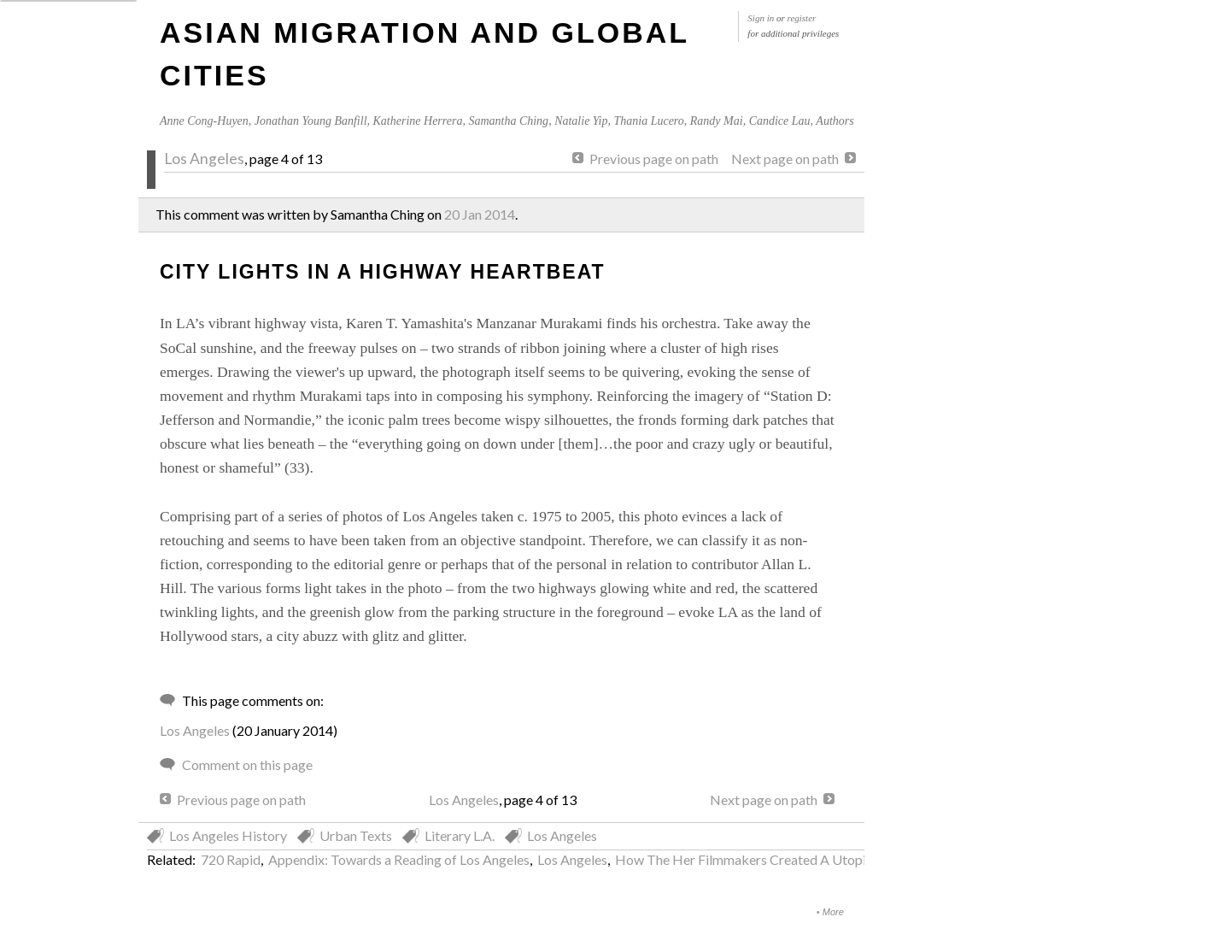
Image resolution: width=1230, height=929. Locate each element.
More (833, 912)
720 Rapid (231, 859)
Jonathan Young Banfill (311, 121)
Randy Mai (716, 121)
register (802, 18)
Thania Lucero (648, 121)
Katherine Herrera (418, 121)
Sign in (760, 18)
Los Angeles (204, 159)
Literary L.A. (460, 835)
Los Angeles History (228, 835)
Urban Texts (355, 835)
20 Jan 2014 (479, 214)
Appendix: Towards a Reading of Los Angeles (399, 859)
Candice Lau (780, 121)
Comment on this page (247, 764)
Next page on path (785, 158)
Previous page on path (653, 158)
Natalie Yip (580, 121)
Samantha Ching (508, 121)
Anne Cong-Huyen (204, 121)
